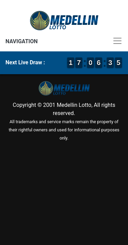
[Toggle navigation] (64, 41)
